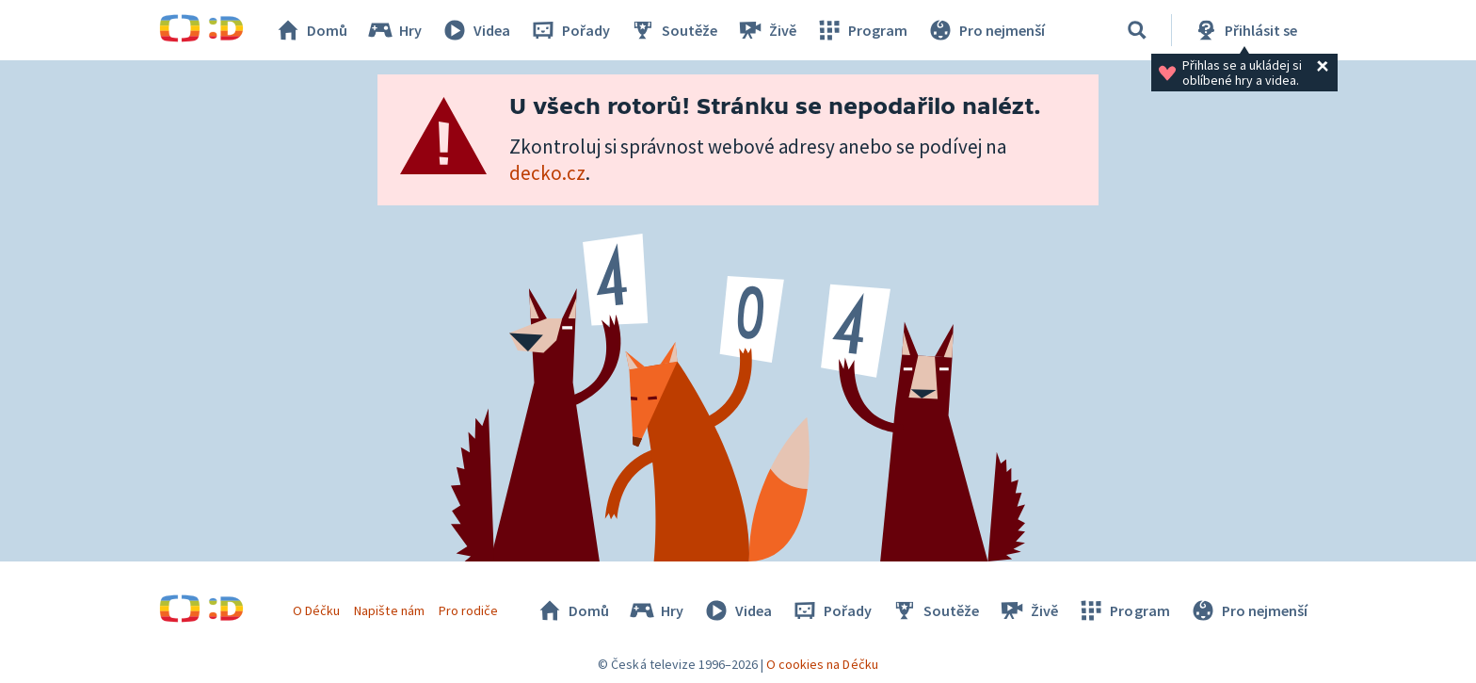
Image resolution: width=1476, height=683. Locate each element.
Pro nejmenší (985, 30)
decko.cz (547, 173)
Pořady (569, 30)
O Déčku (316, 610)
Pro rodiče (468, 610)
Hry (394, 30)
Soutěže (673, 30)
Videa (475, 30)
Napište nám (389, 610)
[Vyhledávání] (1137, 30)
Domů (310, 30)
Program (861, 30)
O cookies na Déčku (822, 664)
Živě (766, 30)
